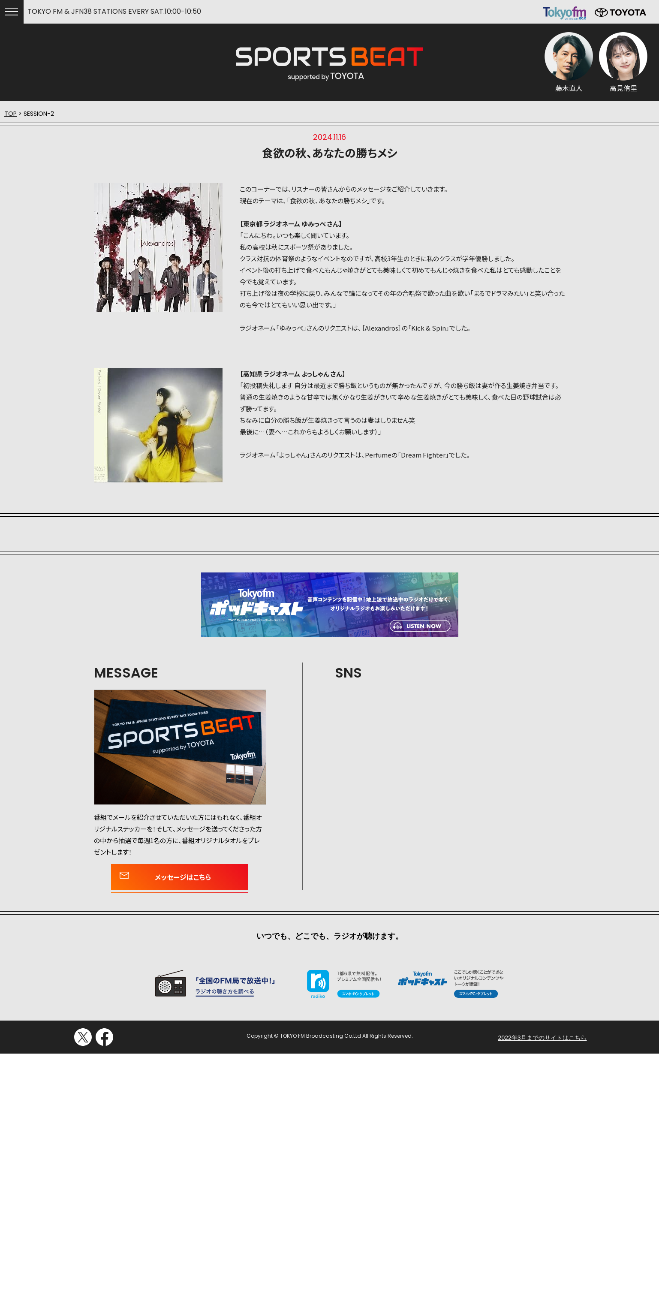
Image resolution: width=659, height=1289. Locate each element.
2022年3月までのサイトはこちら (542, 1037)
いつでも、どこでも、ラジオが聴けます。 (329, 936)
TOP (10, 113)
